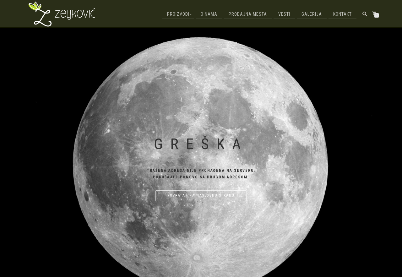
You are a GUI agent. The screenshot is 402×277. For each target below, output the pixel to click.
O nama (209, 14)
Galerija (312, 14)
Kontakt (342, 14)
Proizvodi (178, 14)
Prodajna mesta (248, 14)
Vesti (284, 14)
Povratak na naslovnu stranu (201, 195)
